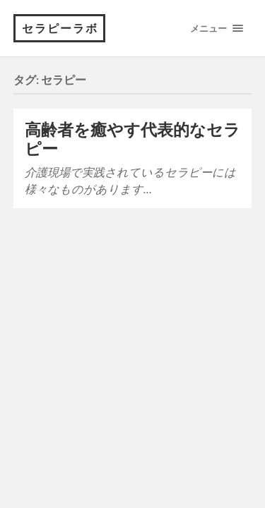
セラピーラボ (60, 28)
